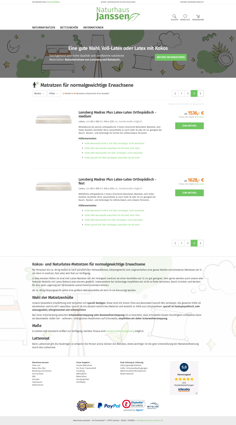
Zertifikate (80, 382)
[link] (134, 406)
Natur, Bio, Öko (39, 368)
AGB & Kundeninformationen (133, 371)
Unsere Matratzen (84, 365)
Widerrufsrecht (127, 374)
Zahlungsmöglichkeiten (130, 365)
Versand (200, 117)
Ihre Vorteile (37, 374)
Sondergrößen (82, 379)
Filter (54, 93)
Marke (39, 93)
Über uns (36, 365)
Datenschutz (37, 385)
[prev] (175, 93)
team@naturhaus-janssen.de (150, 420)
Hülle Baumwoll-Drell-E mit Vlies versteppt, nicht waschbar (114, 143)
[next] (200, 93)
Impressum (37, 382)
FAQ (33, 376)
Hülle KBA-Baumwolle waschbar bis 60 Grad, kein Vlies (112, 148)
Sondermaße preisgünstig (120, 331)
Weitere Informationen (171, 57)
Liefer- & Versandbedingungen (134, 368)
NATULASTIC (81, 374)
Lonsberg (80, 371)
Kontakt (35, 379)
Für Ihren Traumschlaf (86, 368)
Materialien (81, 376)
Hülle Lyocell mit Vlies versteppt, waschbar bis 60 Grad (112, 157)
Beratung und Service (41, 371)
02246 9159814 (53, 2)
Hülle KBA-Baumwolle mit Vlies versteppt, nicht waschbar (114, 153)
